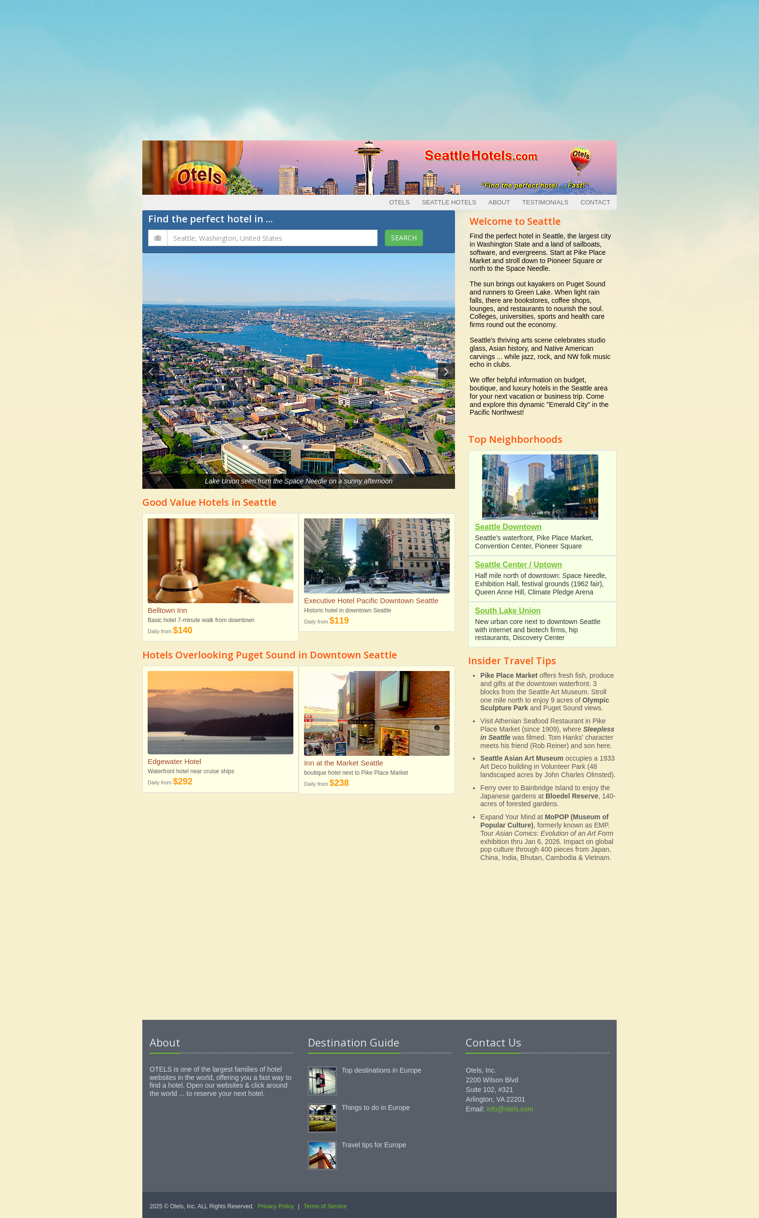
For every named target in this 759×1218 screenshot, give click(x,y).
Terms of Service (325, 1206)
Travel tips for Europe (374, 1145)
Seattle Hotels (449, 202)
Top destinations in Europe (382, 1070)
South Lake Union (508, 611)
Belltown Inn (167, 610)
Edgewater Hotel (174, 761)
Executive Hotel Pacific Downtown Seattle (371, 600)
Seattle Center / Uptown (518, 565)
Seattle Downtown (508, 527)
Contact (595, 202)
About (499, 202)
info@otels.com (509, 1109)
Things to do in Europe (376, 1107)
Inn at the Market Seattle (343, 763)
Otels (399, 202)
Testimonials (545, 202)
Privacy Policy (276, 1206)
